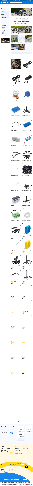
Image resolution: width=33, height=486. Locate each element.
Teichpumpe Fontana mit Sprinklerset (15, 310)
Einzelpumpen (3, 18)
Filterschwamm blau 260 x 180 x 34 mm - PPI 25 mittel (16, 115)
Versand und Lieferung (12, 468)
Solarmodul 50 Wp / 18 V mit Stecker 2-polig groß (27, 296)
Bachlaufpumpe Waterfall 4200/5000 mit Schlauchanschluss (27, 401)
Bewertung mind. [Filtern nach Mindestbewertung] (27, 56)
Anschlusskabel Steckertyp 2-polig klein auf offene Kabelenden (16, 281)
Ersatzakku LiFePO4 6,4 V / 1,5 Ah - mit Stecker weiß (27, 145)
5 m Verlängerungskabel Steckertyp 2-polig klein (26, 85)
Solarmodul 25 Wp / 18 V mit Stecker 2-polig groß (15, 401)
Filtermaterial (3, 30)
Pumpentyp (15, 56)
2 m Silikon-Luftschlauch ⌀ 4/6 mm (26, 220)
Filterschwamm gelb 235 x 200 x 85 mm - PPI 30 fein (27, 251)
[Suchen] (21, 2)
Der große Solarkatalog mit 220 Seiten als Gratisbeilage (16, 70)
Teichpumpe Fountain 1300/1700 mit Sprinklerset (15, 386)
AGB (1, 465)
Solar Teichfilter (3, 11)
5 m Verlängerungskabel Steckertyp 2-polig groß (26, 70)
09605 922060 (25, 446)
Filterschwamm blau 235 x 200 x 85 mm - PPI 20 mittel (27, 236)
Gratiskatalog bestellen (12, 464)
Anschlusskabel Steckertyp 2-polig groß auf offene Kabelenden (27, 311)
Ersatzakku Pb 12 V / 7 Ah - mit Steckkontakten (14, 206)
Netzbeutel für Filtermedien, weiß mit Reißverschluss (15, 326)
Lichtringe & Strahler (3, 34)
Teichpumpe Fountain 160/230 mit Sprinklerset (15, 296)
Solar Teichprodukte (4, 8)
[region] (5, 42)
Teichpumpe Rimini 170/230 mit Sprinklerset (26, 115)
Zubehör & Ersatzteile (3, 17)
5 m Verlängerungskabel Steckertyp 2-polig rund (15, 85)
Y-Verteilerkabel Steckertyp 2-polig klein (16, 130)
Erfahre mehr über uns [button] (17, 457)
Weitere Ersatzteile (4, 35)
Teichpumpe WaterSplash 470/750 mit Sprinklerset (27, 416)
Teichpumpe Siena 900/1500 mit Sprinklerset (26, 356)
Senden (11, 432)
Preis (23, 56)
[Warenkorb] (30, 3)
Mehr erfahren (21, 431)
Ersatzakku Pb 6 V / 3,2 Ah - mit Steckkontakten (15, 145)
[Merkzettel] (25, 3)
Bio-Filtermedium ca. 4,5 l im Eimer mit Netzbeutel (15, 100)
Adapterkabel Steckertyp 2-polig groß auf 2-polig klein (16, 356)
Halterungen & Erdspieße (3, 21)
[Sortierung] (28, 58)
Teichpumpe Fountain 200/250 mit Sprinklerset (26, 266)
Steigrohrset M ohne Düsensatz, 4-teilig (15, 235)
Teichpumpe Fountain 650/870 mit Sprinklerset (26, 281)
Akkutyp (19, 56)
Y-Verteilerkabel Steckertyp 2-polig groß (16, 160)
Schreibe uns (17, 450)
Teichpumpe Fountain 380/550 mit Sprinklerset (15, 341)
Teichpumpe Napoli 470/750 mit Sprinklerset (26, 206)
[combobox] (15, 2)
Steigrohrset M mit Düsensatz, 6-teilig (15, 265)
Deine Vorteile (3, 463)
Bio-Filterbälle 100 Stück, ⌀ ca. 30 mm (26, 175)
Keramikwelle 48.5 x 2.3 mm (14, 175)
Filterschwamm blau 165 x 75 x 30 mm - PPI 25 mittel (27, 130)
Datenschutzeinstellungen (4, 468)
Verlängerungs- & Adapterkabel (4, 25)
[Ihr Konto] (27, 3)
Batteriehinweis (3, 469)
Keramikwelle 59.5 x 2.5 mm (14, 250)
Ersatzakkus (3, 27)
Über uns (2, 464)
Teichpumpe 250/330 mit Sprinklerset (26, 190)
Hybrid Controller (4, 24)
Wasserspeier (2, 14)
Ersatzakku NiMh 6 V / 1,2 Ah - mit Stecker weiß (15, 221)
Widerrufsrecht (11, 469)
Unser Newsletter (11, 465)
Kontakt (10, 463)
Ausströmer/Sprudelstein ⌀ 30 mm (26, 100)
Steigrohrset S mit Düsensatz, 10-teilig (26, 160)
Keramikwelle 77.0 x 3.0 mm (14, 190)
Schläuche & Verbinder (3, 29)
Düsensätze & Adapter (3, 32)
